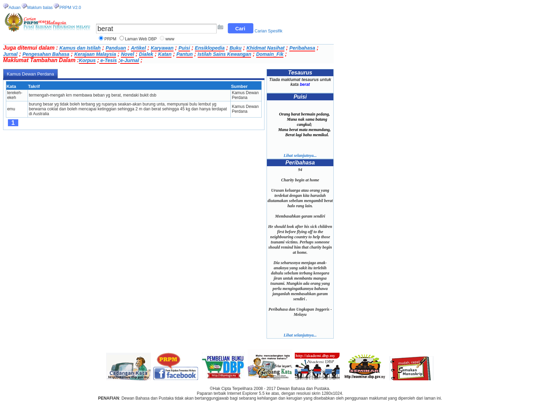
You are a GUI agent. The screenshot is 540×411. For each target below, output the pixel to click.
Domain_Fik (269, 54)
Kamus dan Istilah (80, 48)
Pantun (184, 54)
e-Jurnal (129, 60)
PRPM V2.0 (70, 7)
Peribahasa (302, 48)
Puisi (184, 48)
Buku (235, 48)
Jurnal (10, 54)
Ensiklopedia (210, 48)
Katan (165, 54)
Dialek (146, 54)
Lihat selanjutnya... (299, 155)
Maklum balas (40, 7)
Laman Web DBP (141, 39)
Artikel (138, 48)
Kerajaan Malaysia (95, 54)
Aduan (15, 7)
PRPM (110, 39)
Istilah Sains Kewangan (224, 54)
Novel (127, 54)
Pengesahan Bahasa (45, 54)
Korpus (87, 60)
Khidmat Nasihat (265, 48)
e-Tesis (108, 60)
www (169, 39)
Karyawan (162, 48)
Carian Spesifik (268, 31)
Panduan (116, 48)
